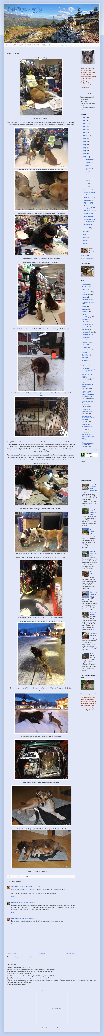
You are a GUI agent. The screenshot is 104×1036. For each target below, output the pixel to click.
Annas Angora (87, 410)
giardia (84, 340)
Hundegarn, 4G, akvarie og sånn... (93, 511)
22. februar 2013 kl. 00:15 (25, 918)
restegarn (85, 357)
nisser (84, 345)
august (87, 172)
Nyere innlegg (12, 953)
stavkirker (85, 347)
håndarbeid (86, 300)
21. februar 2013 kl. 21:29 (26, 902)
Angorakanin (65, 45)
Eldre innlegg (70, 953)
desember (88, 160)
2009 (85, 241)
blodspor (85, 319)
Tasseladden (86, 335)
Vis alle (95, 449)
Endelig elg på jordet (88, 370)
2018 (85, 142)
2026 (85, 118)
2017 (85, 145)
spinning (85, 309)
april (86, 184)
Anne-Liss (14, 902)
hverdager (85, 284)
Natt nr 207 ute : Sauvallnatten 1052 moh (88, 436)
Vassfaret (85, 287)
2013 (85, 157)
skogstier (85, 360)
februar (87, 190)
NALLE (14, 45)
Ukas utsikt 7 (88, 203)
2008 (85, 244)
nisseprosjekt (86, 342)
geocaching (86, 294)
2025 (85, 121)
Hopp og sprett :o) (89, 197)
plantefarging (86, 317)
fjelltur (84, 289)
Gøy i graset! (86, 445)
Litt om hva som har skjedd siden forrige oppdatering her (88, 394)
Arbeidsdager (88, 200)
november (88, 163)
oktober (87, 166)
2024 (85, 124)
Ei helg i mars (92, 573)
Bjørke (84, 352)
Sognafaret (85, 368)
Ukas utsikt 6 (88, 213)
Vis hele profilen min (87, 259)
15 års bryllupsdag (88, 378)
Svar (12, 896)
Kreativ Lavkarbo (87, 401)
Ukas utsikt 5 (88, 224)
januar (87, 228)
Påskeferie (93, 633)
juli (86, 175)
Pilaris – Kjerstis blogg (87, 375)
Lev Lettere (86, 424)
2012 (85, 232)
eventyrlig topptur (88, 332)
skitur (84, 306)
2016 (85, 148)
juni (86, 178)
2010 (85, 238)
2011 (84, 235)
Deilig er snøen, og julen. (93, 553)
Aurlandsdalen (87, 350)
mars (86, 187)
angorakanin (86, 292)
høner (84, 297)
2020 (85, 136)
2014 (85, 154)
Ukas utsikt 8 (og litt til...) (89, 193)
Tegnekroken (86, 391)
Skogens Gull (86, 416)
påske (84, 322)
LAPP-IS (85, 383)
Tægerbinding (86, 324)
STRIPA (44, 45)
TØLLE (29, 45)
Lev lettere (85, 355)
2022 (85, 130)
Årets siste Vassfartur (93, 593)
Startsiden (41, 953)
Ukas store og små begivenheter (90, 220)
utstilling (85, 329)
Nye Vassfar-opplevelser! (93, 532)
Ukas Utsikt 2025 (88, 302)
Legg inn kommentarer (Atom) (24, 957)
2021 (85, 133)
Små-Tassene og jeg (24, 9)
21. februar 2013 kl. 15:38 (32, 886)
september (88, 169)
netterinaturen (87, 433)
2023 (85, 127)
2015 (85, 151)
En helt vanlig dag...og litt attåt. (90, 207)
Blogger (59, 1028)
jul (83, 314)
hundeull (85, 312)
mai (86, 181)
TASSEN (21, 45)
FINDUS (36, 45)
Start (7, 45)
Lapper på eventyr (90, 211)
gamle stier (85, 327)
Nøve (12, 918)
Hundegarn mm (54, 45)
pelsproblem (86, 337)
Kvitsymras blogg (87, 443)
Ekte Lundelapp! (89, 216)
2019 (85, 139)
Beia (91, 653)
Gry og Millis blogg (17, 886)
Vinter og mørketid (93, 613)
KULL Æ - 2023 (87, 411)
